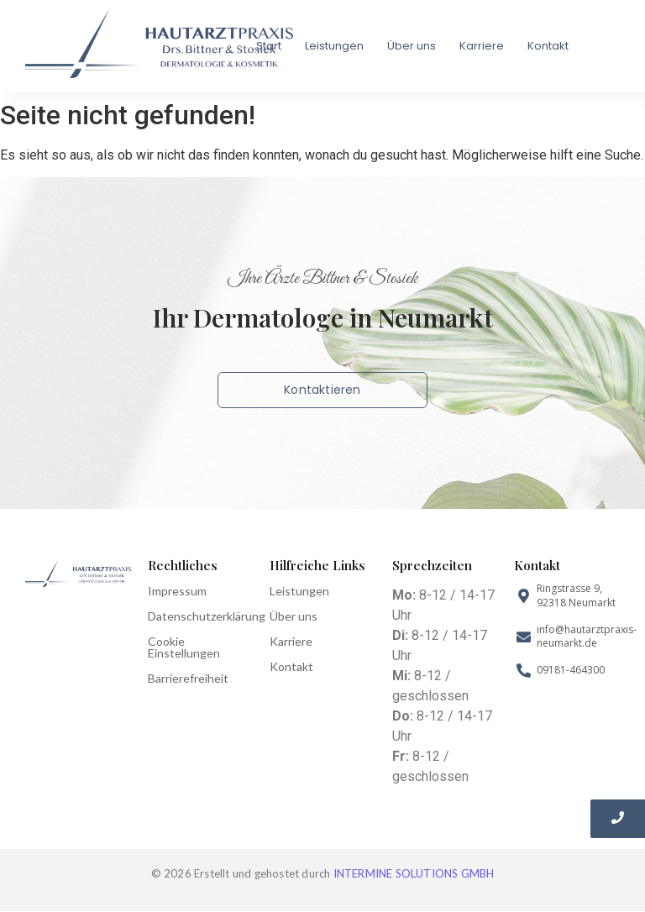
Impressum (177, 591)
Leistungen (334, 46)
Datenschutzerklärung (206, 616)
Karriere (481, 46)
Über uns (411, 46)
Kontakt (548, 46)
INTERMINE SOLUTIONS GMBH (414, 873)
